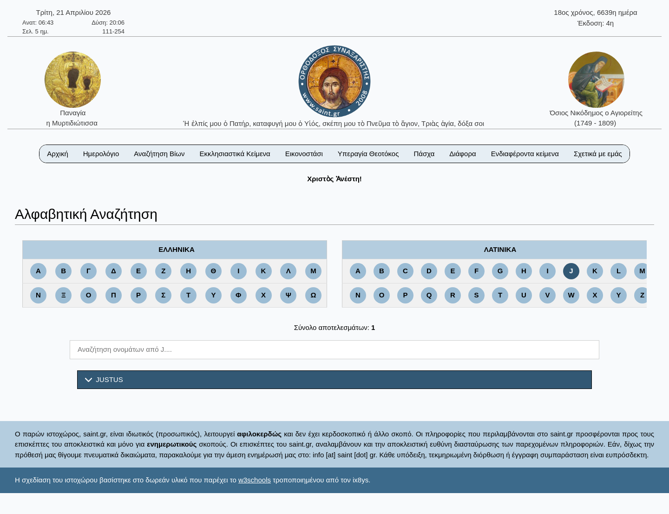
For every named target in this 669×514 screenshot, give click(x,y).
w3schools (254, 480)
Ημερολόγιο (101, 154)
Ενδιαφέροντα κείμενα (525, 154)
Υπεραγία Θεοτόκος (368, 154)
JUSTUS (104, 380)
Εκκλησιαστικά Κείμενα (234, 154)
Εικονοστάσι (304, 154)
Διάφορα (462, 154)
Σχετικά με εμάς (598, 154)
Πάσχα (423, 154)
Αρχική (57, 154)
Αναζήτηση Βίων (159, 154)
